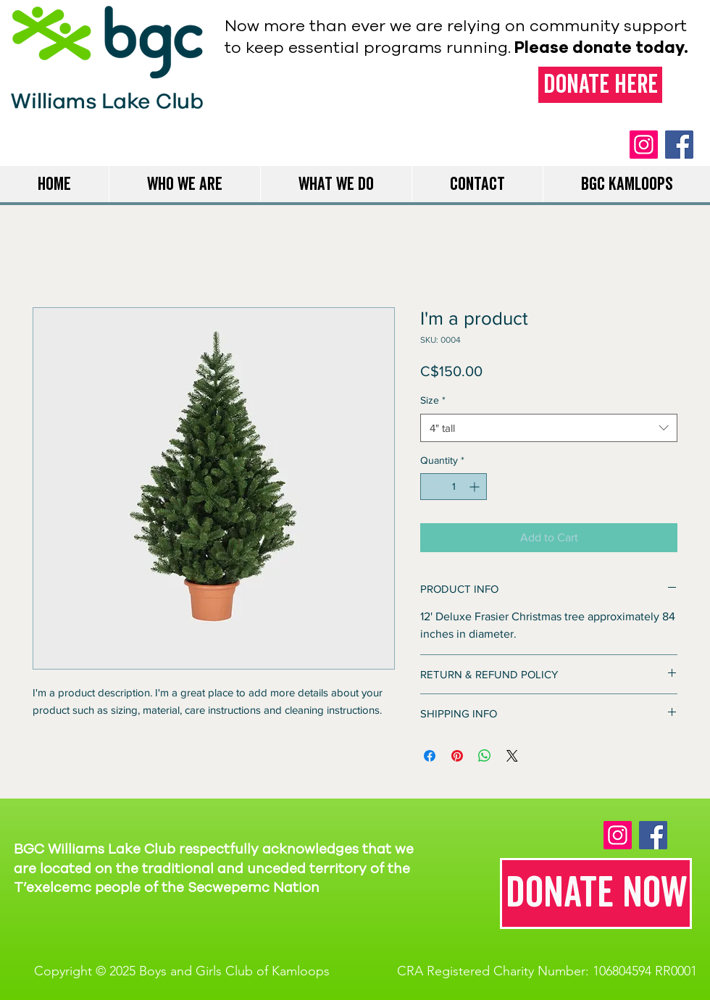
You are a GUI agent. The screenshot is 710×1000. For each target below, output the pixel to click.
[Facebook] (679, 144)
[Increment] (476, 486)
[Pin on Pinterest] (457, 755)
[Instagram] (644, 144)
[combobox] (548, 428)
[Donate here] (600, 85)
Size (433, 400)
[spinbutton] (453, 486)
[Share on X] (512, 755)
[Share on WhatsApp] (484, 755)
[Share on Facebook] (429, 755)
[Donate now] (596, 893)
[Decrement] (431, 486)
